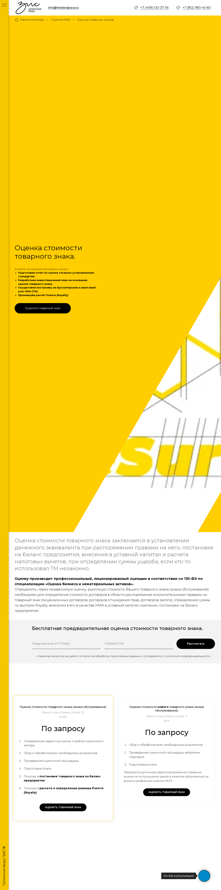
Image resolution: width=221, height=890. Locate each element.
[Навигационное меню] (4, 5)
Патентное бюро (29, 20)
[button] (43, 308)
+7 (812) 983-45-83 (196, 7)
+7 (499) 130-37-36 (154, 7)
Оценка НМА (60, 19)
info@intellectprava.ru (63, 7)
